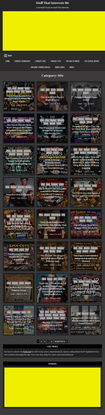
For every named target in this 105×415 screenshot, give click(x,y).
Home (8, 61)
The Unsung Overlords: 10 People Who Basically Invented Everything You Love (19, 162)
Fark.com (27, 351)
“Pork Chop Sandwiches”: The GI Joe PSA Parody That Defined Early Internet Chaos (52, 226)
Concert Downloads (22, 61)
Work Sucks (92, 153)
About (72, 67)
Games (54, 184)
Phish (62, 315)
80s (9, 88)
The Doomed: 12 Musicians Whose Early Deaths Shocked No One (52, 130)
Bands (20, 88)
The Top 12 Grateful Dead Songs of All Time (86, 290)
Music (17, 91)
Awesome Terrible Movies (40, 67)
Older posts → (60, 341)
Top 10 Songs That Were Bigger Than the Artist (86, 226)
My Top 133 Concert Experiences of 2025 (52, 324)
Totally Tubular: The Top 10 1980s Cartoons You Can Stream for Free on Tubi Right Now (18, 320)
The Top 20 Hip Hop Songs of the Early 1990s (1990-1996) (86, 194)
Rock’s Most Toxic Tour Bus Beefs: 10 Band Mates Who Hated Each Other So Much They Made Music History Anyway (86, 162)
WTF (59, 123)
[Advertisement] (54, 31)
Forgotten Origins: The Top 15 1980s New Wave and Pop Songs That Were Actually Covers (86, 130)
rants (26, 154)
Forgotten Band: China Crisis (86, 98)
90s (14, 88)
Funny (27, 216)
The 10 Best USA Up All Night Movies (52, 98)
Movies (9, 91)
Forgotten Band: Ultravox (19, 194)
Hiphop (27, 151)
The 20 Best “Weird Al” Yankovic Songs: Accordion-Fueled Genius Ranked (19, 226)
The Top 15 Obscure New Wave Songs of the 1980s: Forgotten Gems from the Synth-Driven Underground (19, 128)
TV (23, 91)
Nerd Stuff (56, 215)
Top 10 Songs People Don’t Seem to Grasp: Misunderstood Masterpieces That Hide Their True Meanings (52, 162)
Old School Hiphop (92, 61)
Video (28, 91)
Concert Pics (56, 61)
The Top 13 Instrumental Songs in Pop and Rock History (86, 258)
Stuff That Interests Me (52, 3)
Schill (13, 105)
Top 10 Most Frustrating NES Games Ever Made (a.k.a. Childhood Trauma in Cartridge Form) (52, 192)
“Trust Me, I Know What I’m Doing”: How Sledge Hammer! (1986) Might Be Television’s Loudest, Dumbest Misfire (52, 289)
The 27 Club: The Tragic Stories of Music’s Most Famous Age (52, 258)
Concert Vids (40, 61)
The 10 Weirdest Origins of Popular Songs (18, 289)
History (88, 90)
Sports (49, 318)
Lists (27, 88)
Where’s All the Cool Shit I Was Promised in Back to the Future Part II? (86, 320)
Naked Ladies (60, 67)
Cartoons (16, 312)
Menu (10, 55)
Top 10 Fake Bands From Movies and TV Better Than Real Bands (19, 98)
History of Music (73, 61)
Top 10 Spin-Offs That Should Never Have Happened (19, 257)
